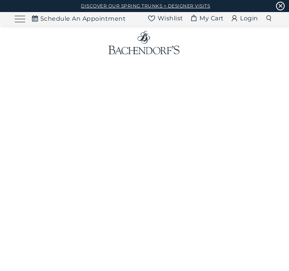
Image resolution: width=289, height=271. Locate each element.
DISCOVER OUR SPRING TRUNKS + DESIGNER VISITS (145, 6)
